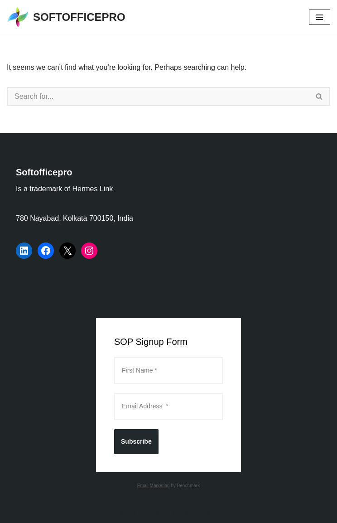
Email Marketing (153, 485)
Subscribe (136, 441)
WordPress (200, 513)
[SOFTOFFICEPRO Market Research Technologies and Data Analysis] (66, 17)
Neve (127, 513)
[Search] (158, 96)
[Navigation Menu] (319, 17)
